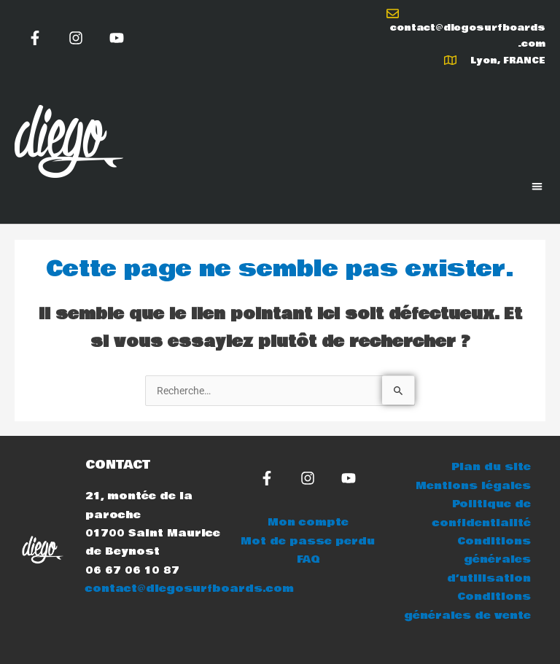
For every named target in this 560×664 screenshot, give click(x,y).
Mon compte (308, 522)
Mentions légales (473, 485)
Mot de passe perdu (308, 541)
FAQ (308, 559)
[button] (537, 186)
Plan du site (491, 466)
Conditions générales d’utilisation (489, 560)
